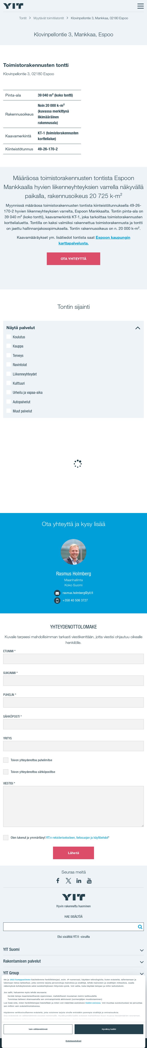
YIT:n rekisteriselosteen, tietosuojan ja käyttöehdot (77, 837)
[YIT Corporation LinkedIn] (78, 880)
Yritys (7, 738)
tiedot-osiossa (92, 1003)
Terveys (18, 355)
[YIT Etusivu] (13, 6)
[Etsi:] (139, 927)
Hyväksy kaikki (109, 1029)
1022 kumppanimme (20, 980)
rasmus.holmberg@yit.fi (73, 593)
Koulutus (19, 336)
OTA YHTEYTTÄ (73, 259)
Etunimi (8, 651)
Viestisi (8, 783)
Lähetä (73, 853)
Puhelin (8, 695)
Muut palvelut (22, 411)
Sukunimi (9, 673)
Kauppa (18, 346)
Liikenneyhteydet (25, 374)
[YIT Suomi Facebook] (57, 880)
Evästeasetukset (73, 1041)
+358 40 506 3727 (71, 600)
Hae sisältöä (73, 917)
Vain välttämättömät (38, 1029)
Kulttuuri (19, 383)
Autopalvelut (21, 401)
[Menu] (140, 6)
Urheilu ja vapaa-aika (28, 392)
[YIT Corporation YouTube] (89, 880)
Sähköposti (11, 716)
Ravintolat (20, 364)
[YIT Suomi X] (68, 880)
